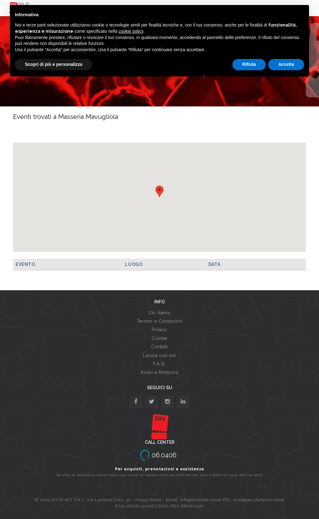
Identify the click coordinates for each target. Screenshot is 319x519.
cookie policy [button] (131, 31)
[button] (159, 191)
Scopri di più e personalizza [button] (53, 64)
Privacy (159, 329)
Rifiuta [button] (249, 64)
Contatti (159, 346)
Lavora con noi (159, 355)
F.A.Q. (159, 363)
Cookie (159, 338)
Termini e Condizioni (159, 321)
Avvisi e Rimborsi (159, 372)
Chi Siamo (159, 312)
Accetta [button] (286, 64)
